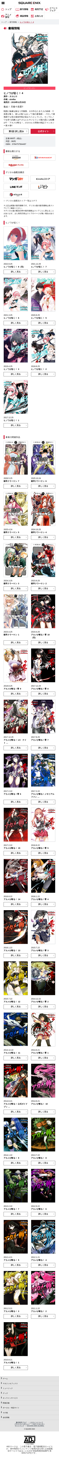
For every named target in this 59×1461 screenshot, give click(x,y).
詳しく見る (16, 272)
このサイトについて (36, 1422)
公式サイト (43, 131)
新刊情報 (13, 22)
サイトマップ (19, 1426)
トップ (4, 22)
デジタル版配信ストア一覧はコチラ (21, 201)
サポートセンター (38, 1424)
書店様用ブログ (21, 1422)
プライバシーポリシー (22, 1424)
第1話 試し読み (16, 131)
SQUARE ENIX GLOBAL (35, 1426)
